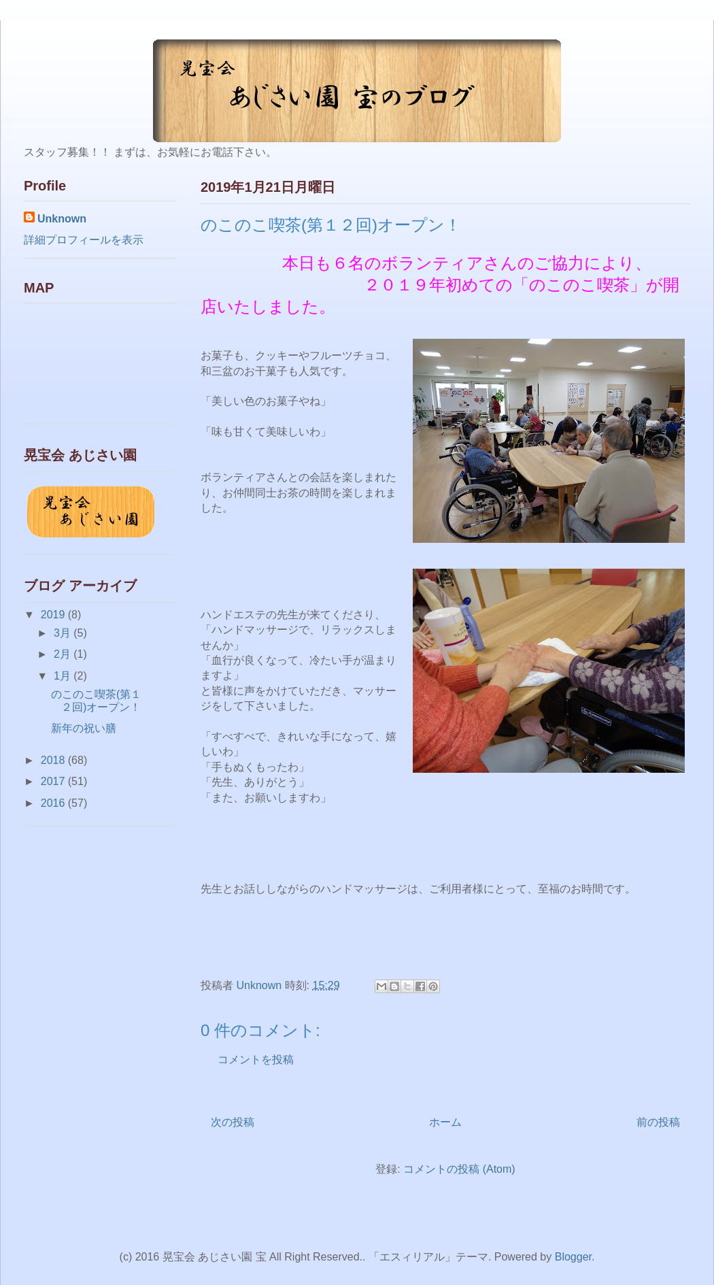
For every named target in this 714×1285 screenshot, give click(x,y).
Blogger (573, 1257)
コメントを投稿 (256, 1059)
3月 (63, 633)
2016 (54, 803)
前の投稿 (658, 1122)
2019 (54, 614)
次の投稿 (232, 1122)
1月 (63, 676)
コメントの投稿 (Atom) (459, 1169)
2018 (54, 760)
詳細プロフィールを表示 (83, 240)
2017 (54, 781)
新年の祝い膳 (83, 728)
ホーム (445, 1122)
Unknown (61, 218)
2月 (63, 654)
